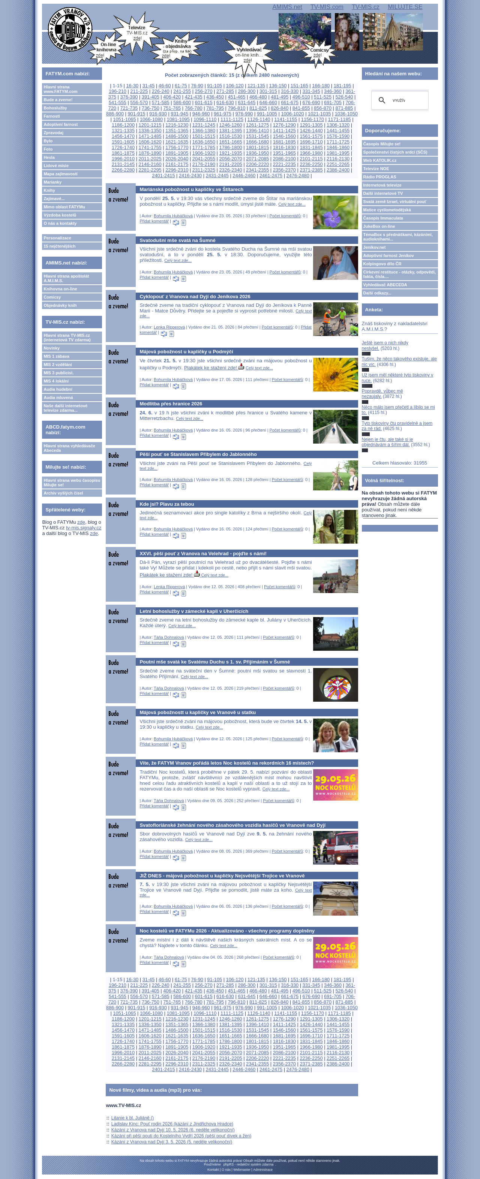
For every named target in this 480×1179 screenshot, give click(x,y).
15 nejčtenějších (59, 246)
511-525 (323, 97)
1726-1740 (123, 147)
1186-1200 (123, 125)
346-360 (333, 91)
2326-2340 (230, 170)
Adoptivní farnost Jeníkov (388, 255)
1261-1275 (257, 125)
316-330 (289, 91)
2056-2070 (230, 158)
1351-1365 (176, 130)
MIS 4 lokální (56, 381)
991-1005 (267, 114)
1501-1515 (203, 136)
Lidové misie (56, 165)
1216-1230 (176, 125)
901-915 (136, 114)
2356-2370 (284, 170)
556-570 (139, 102)
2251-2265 (338, 164)
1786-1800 (230, 147)
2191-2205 (230, 164)
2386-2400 (338, 170)
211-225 (139, 91)
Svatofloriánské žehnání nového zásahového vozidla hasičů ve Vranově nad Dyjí (233, 825)
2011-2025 (150, 158)
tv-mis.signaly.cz (83, 527)
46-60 (165, 85)
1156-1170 (312, 119)
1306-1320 (338, 125)
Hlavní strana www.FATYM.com (60, 89)
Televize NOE (376, 168)
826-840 (279, 108)
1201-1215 (150, 125)
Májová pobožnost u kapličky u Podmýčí (186, 351)
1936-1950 (257, 153)
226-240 (161, 91)
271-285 (225, 91)
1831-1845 (311, 147)
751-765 (172, 108)
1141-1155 (285, 119)
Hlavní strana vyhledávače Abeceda (69, 448)
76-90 (197, 85)
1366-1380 (203, 130)
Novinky (52, 348)
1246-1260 (230, 125)
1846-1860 (338, 147)
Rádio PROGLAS (379, 177)
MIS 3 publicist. (59, 373)
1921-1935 (230, 153)
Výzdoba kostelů (60, 215)
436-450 (215, 97)
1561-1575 (311, 136)
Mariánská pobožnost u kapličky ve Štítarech (191, 189)
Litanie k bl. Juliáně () (132, 1118)
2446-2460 (243, 175)
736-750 (150, 108)
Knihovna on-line (60, 289)
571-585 (161, 102)
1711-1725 (338, 142)
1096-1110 (205, 119)
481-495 (279, 97)
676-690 (311, 102)
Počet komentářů (285, 216)
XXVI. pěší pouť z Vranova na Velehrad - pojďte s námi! (203, 553)
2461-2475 (271, 175)
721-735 (129, 108)
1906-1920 (203, 153)
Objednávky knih (60, 305)
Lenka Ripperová (169, 327)
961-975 (222, 114)
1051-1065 (124, 119)
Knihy (49, 190)
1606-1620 (150, 142)
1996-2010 (123, 158)
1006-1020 (292, 114)
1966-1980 (311, 153)
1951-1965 (284, 153)
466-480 (258, 97)
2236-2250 (311, 164)
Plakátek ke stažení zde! (214, 368)
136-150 (277, 85)
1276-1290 (284, 125)
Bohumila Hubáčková (173, 216)
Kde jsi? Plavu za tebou (167, 504)
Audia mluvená (58, 397)
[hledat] (399, 100)
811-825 (258, 108)
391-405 (150, 97)
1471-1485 (150, 136)
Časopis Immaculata (383, 218)
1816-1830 (284, 147)
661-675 (289, 102)
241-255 (182, 91)
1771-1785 (203, 147)
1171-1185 (339, 119)
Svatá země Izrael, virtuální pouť (395, 201)
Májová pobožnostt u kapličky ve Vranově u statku (198, 712)
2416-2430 (190, 175)
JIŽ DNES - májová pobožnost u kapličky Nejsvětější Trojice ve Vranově (222, 876)
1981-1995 (338, 153)
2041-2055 (203, 158)
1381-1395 (230, 130)
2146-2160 (150, 164)
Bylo (48, 141)
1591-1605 (123, 142)
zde (81, 522)
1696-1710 (311, 142)
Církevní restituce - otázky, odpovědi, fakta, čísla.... (399, 274)
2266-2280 (123, 170)
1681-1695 (284, 142)
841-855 (301, 108)
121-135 (256, 85)
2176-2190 (203, 164)
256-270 (204, 91)
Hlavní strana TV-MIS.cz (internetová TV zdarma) (67, 337)
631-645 (246, 102)
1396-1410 (257, 130)
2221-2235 (284, 164)
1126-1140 (259, 119)
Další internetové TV (383, 193)
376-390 (129, 97)
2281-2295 (150, 170)
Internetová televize (382, 185)
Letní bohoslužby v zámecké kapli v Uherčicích (194, 611)
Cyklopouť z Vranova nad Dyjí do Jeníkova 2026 (195, 296)
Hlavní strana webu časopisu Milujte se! (72, 482)
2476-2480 (297, 175)
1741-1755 (150, 147)
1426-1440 (311, 130)
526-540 (344, 97)
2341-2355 (257, 170)
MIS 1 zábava (56, 356)
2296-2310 (176, 170)
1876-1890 (150, 153)
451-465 (236, 97)
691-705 (333, 102)
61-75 (181, 85)
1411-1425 (284, 130)
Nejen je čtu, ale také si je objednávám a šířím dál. (387, 442)
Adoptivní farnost (61, 124)
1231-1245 (203, 125)
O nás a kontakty (60, 223)
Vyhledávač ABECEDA (385, 284)
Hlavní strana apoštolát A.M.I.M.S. (66, 278)
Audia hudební (58, 389)
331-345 (311, 91)
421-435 (193, 97)
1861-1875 (123, 153)
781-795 (215, 108)
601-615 (204, 102)
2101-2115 (311, 158)
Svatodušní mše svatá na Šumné (177, 240)
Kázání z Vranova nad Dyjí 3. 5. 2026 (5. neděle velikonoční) (171, 1142)
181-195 (342, 85)
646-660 (268, 102)
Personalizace (57, 238)
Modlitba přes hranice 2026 (171, 403)
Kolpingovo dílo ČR (382, 264)
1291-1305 (311, 125)
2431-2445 (217, 175)
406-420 (172, 97)
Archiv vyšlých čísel (63, 493)
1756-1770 (176, 147)
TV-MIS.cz (366, 7)
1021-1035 (319, 114)
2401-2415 (163, 175)
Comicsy (52, 297)
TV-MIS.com (327, 7)
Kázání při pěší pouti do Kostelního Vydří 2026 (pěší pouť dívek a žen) (181, 1136)
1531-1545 (257, 136)
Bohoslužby (55, 108)
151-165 (299, 85)
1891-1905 (176, 153)
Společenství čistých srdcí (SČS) (395, 152)
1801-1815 (257, 147)
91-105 (214, 85)
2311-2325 (203, 170)
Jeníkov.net (374, 247)
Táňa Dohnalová (169, 637)
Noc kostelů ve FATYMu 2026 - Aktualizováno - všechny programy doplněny (227, 931)
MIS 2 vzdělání (58, 364)
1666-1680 (257, 142)
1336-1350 (150, 130)
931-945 (179, 114)
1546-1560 (284, 136)
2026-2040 (176, 158)
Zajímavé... (54, 198)
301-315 (268, 91)
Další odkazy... (377, 293)
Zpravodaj (53, 132)
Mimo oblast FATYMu (64, 207)
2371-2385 (311, 170)
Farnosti (52, 116)
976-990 (244, 114)
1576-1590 (338, 136)
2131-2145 (123, 164)
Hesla (49, 157)
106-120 (235, 85)
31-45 (148, 85)
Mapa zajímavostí (60, 174)
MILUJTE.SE (405, 7)
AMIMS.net (287, 7)
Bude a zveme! (58, 99)
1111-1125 (231, 119)
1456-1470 (123, 136)
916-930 (158, 114)
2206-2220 (257, 164)
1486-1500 (176, 136)
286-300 (246, 91)
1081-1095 (178, 119)
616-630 (225, 102)
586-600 (182, 102)
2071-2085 (257, 158)
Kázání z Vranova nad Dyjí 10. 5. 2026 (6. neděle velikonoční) (173, 1130)
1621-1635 (176, 142)
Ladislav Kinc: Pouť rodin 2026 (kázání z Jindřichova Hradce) (172, 1124)
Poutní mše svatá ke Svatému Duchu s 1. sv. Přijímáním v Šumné (215, 662)
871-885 (344, 108)
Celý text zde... (292, 204)
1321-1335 (123, 130)
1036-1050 (346, 114)
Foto (48, 149)
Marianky (53, 182)
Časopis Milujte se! (382, 144)
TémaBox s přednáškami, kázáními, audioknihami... (398, 236)
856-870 (323, 108)
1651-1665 (230, 142)
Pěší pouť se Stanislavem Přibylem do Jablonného (198, 454)
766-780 (193, 108)
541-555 (117, 102)
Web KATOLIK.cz (380, 160)
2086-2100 (284, 158)
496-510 (301, 97)
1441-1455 (338, 130)
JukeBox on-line (379, 226)
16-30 (132, 85)
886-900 (115, 114)
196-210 (117, 91)
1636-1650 (203, 142)
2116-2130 (338, 158)
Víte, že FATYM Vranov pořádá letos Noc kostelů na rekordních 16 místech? (227, 763)
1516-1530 (230, 136)
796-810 (236, 108)
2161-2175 (176, 164)
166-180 (321, 85)
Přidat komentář (154, 221)
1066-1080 (151, 119)
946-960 (201, 114)
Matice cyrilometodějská (387, 210)
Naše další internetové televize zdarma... (65, 407)
